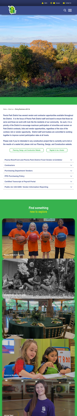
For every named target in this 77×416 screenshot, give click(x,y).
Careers (58, 3)
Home (5, 110)
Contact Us (68, 3)
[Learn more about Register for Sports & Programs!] (38, 239)
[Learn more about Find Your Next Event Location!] (38, 319)
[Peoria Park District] (10, 10)
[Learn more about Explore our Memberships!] (38, 359)
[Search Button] (65, 10)
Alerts (45, 3)
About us (10, 110)
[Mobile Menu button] (70, 10)
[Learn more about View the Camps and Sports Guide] (38, 279)
